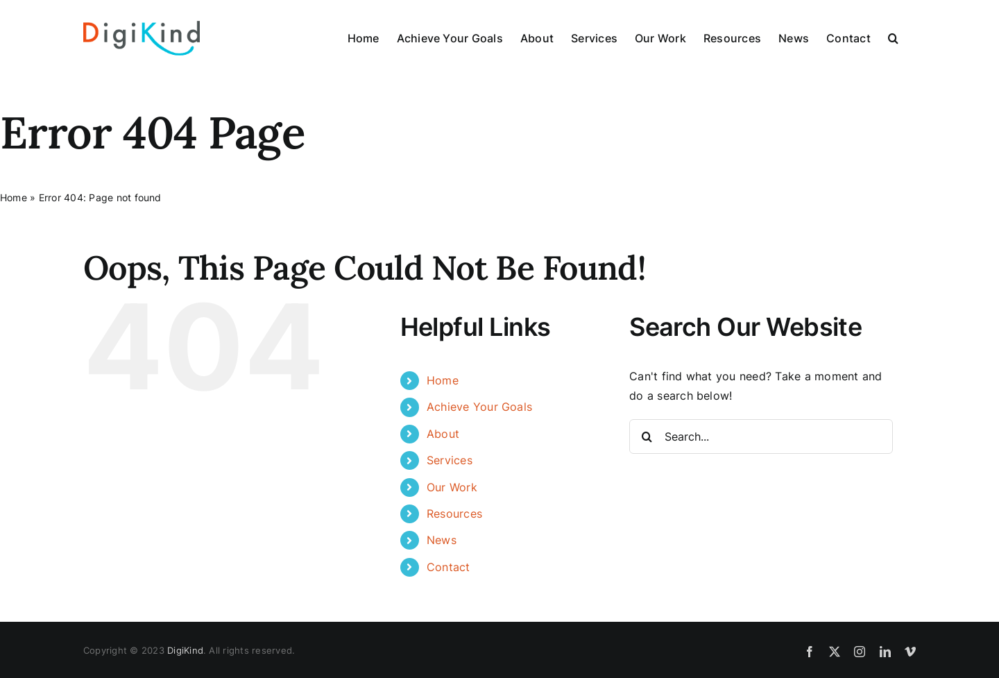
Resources (454, 513)
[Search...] (761, 436)
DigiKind (185, 650)
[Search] (646, 436)
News (441, 540)
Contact (448, 567)
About (443, 434)
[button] (893, 38)
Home (13, 197)
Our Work (452, 487)
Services (449, 460)
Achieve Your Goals (479, 407)
